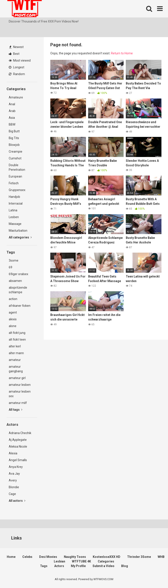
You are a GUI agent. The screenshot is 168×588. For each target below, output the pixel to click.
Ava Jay (14, 473)
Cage (12, 494)
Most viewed (20, 60)
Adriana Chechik (20, 433)
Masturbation (18, 230)
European (15, 176)
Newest (16, 47)
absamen (15, 281)
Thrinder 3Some (139, 557)
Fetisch (14, 183)
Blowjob (14, 145)
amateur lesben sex (20, 394)
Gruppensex (17, 190)
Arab (12, 111)
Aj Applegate (18, 439)
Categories (106, 561)
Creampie (15, 151)
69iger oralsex (18, 274)
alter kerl (15, 346)
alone (12, 326)
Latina (13, 210)
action (13, 299)
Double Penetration (17, 167)
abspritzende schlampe (18, 290)
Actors (59, 566)
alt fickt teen (17, 339)
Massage (15, 224)
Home (11, 557)
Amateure (16, 97)
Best (14, 53)
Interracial (16, 203)
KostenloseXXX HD (106, 557)
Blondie (14, 487)
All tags (15, 409)
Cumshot (15, 158)
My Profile (78, 566)
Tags (43, 566)
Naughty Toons (75, 557)
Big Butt (14, 131)
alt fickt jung (17, 333)
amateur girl (17, 378)
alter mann (16, 353)
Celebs (27, 557)
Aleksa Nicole (18, 446)
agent (13, 312)
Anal (12, 104)
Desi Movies (48, 557)
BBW (12, 124)
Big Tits (14, 138)
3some (13, 260)
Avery (13, 480)
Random (17, 74)
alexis (13, 319)
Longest (16, 67)
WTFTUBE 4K (81, 561)
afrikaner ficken (19, 305)
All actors (17, 500)
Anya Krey (16, 467)
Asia (12, 117)
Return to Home (122, 53)
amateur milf (18, 403)
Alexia (13, 453)
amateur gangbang (16, 369)
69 (10, 267)
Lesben (14, 217)
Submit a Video (103, 566)
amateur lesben (20, 384)
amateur (15, 360)
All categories (20, 237)
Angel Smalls (18, 460)
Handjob (14, 196)
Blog (124, 566)
